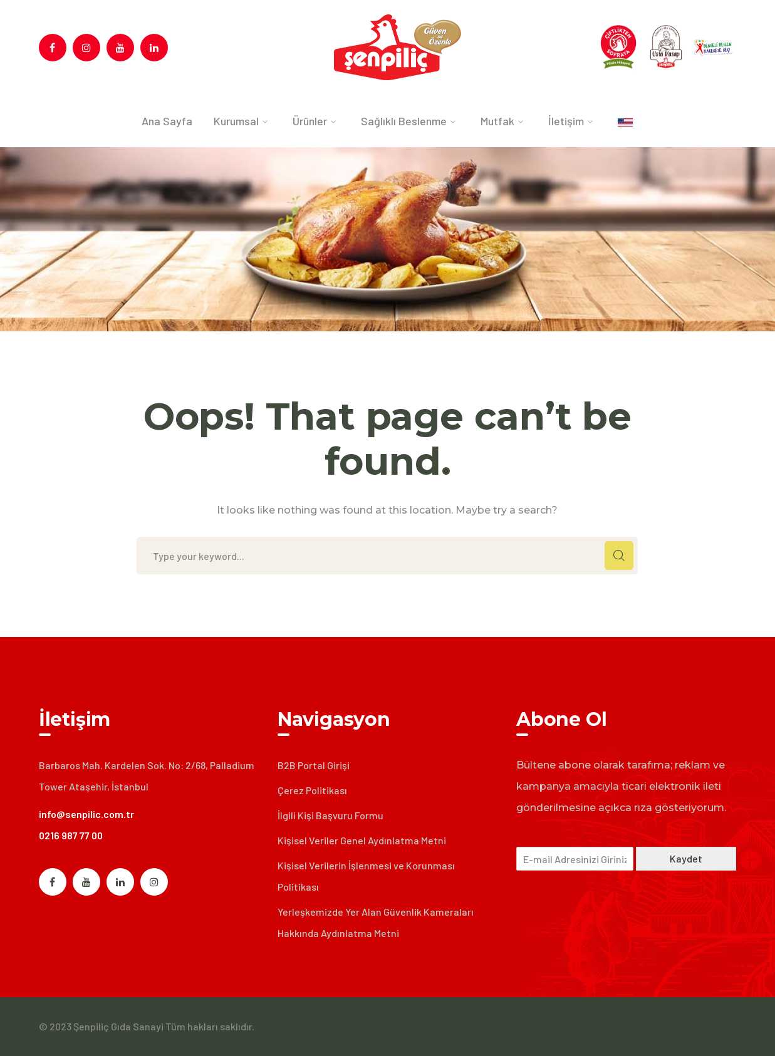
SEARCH (619, 555)
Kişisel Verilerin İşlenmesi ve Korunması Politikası (366, 876)
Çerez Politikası (312, 790)
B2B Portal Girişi (314, 765)
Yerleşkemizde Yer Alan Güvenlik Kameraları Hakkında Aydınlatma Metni (376, 922)
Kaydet (686, 858)
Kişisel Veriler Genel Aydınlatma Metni (362, 840)
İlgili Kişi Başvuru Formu (330, 815)
